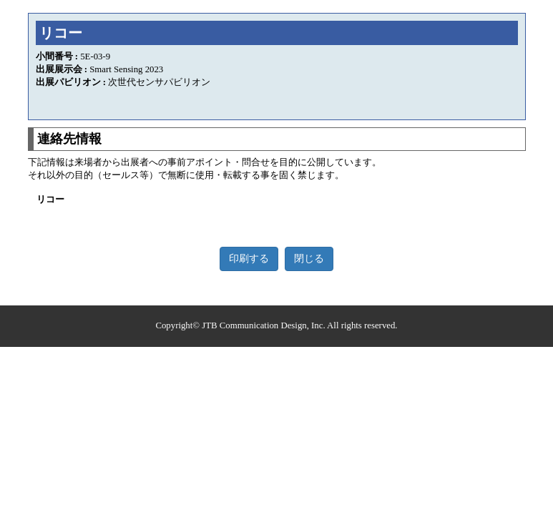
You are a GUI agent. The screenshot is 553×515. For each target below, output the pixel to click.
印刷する (249, 258)
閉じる (309, 258)
